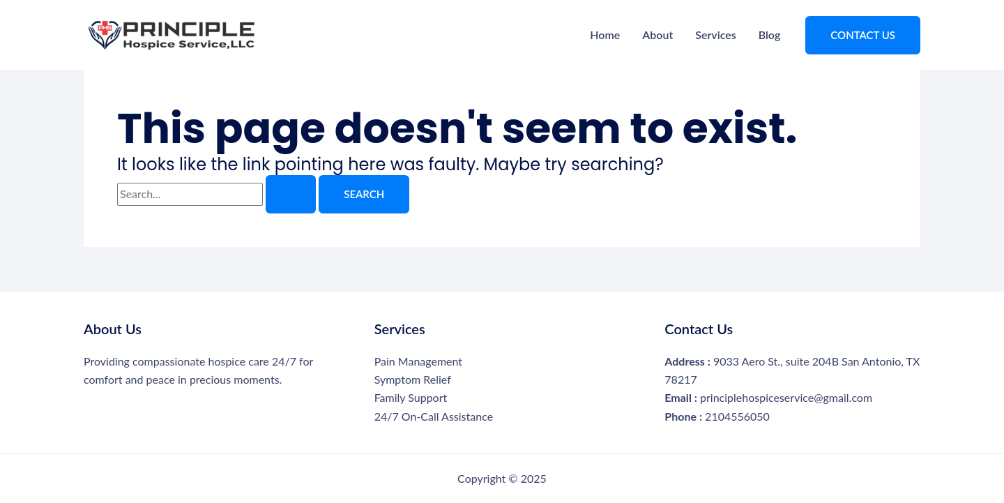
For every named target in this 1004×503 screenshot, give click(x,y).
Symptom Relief (412, 379)
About (657, 34)
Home (605, 34)
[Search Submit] (291, 194)
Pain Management (418, 361)
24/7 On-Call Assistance (433, 416)
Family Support (411, 397)
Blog (770, 34)
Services (715, 34)
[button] (862, 35)
